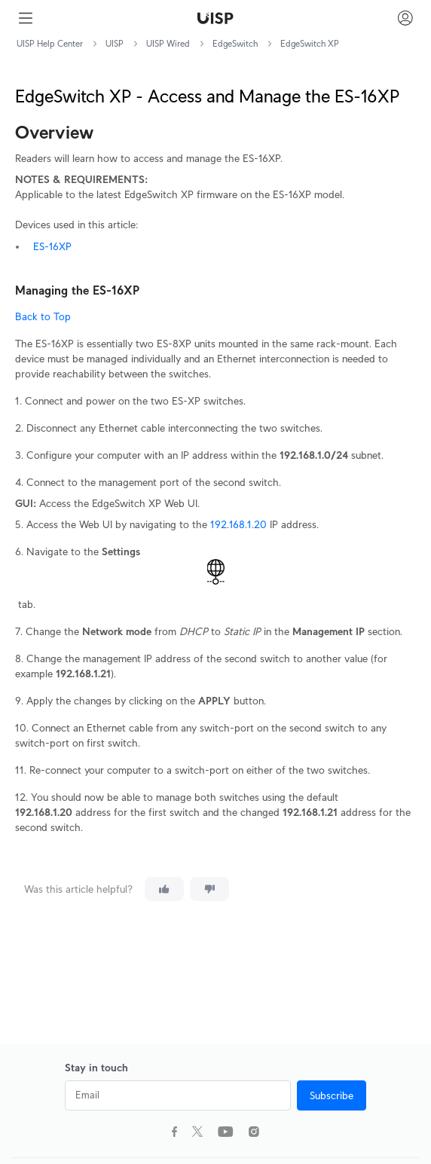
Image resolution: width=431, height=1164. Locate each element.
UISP (114, 43)
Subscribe (331, 1095)
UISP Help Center (50, 43)
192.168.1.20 (238, 524)
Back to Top (43, 316)
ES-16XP (52, 246)
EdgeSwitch (235, 43)
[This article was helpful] (164, 889)
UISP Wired (168, 43)
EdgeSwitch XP (309, 43)
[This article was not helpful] (209, 889)
